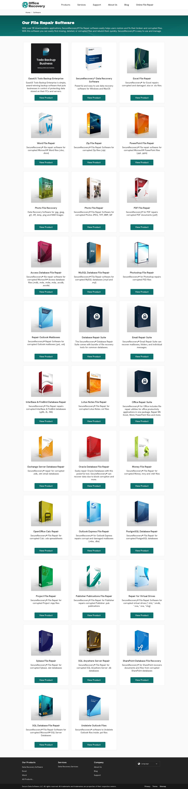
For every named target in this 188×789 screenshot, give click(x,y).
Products (65, 4)
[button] (148, 763)
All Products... (28, 779)
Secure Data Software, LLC (32, 786)
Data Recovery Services (68, 766)
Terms (154, 786)
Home (28, 12)
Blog (126, 4)
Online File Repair (144, 4)
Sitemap (163, 786)
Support (97, 4)
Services (81, 4)
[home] (33, 5)
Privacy (147, 786)
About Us (112, 4)
